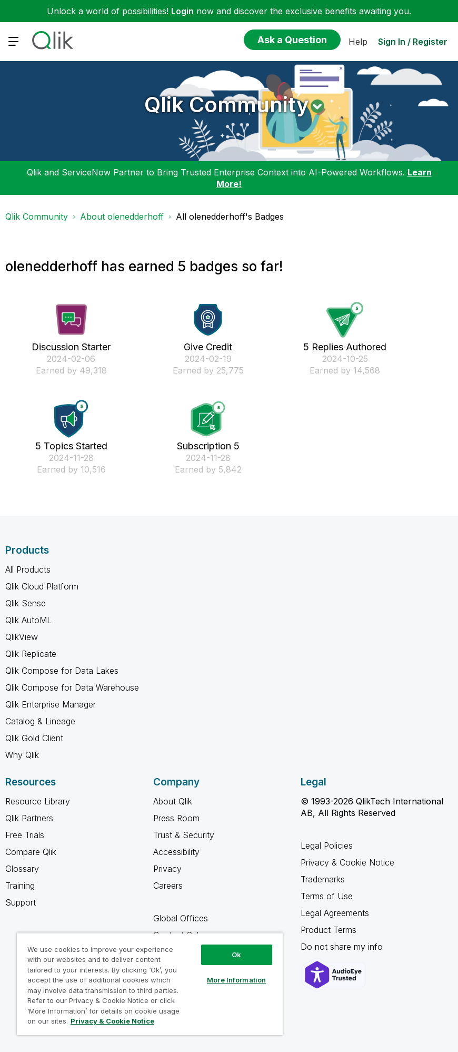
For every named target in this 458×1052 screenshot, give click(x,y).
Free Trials (24, 835)
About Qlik (172, 801)
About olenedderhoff (122, 216)
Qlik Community (226, 104)
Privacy (167, 868)
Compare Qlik (30, 852)
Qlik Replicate (30, 653)
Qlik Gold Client (34, 738)
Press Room (176, 818)
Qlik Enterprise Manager (50, 704)
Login (182, 11)
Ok (236, 954)
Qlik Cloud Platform (41, 586)
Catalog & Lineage (40, 721)
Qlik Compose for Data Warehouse (72, 687)
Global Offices (180, 918)
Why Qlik (22, 755)
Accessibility (176, 852)
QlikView (21, 637)
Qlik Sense (25, 603)
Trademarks (323, 879)
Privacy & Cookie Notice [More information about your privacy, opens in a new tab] (112, 1021)
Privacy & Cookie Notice (347, 862)
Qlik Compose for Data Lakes (61, 670)
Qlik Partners (29, 818)
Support (20, 902)
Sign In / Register (412, 41)
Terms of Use (327, 896)
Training (20, 885)
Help (358, 41)
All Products (28, 569)
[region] (150, 983)
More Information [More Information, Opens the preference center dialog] (236, 980)
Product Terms (328, 930)
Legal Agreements (335, 913)
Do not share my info (343, 946)
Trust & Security (183, 835)
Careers (168, 885)
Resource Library (37, 801)
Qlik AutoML (28, 620)
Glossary (22, 868)
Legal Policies (327, 845)
